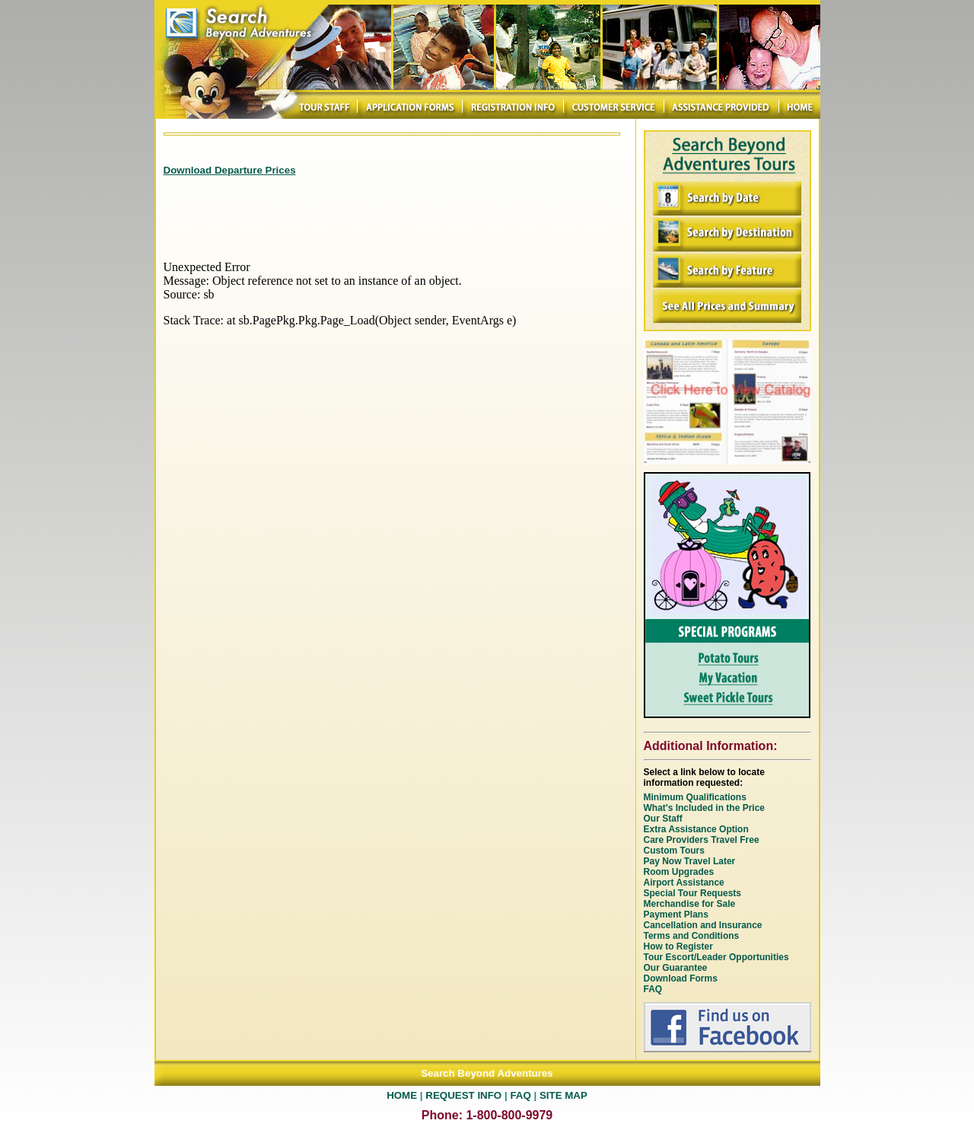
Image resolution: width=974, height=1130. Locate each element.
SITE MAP (563, 1095)
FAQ (520, 1095)
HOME (402, 1095)
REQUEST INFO (463, 1095)
